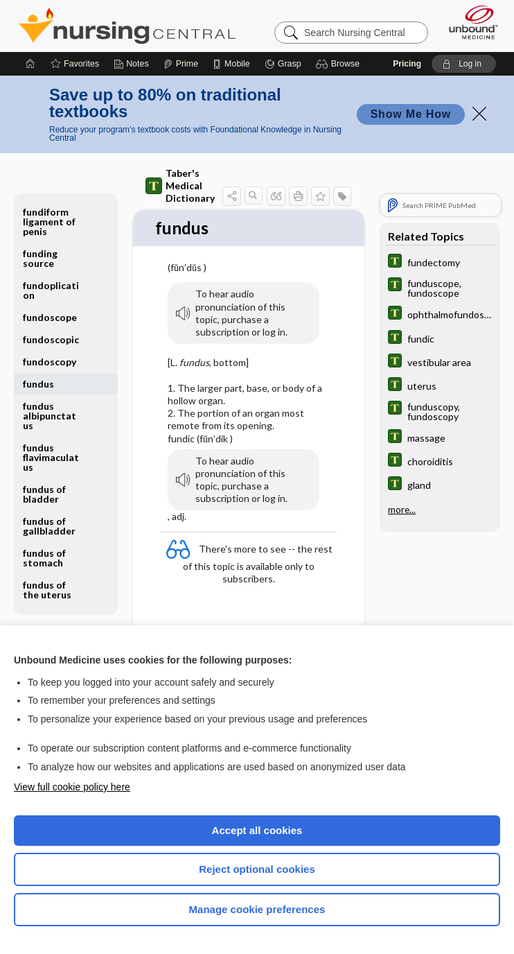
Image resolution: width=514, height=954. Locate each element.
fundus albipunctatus (49, 415)
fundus (38, 384)
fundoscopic (51, 339)
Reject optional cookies (257, 869)
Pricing (407, 64)
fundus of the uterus (47, 589)
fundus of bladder (44, 494)
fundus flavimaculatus (51, 457)
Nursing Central (127, 25)
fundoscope (50, 317)
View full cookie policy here (72, 786)
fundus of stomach (44, 558)
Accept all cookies (257, 830)
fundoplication (51, 290)
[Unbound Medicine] (468, 22)
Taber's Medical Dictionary (180, 185)
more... (402, 509)
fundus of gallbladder (49, 526)
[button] (340, 64)
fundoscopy (49, 361)
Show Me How (411, 114)
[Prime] (180, 64)
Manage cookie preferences (257, 909)
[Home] (30, 64)
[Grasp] (283, 64)
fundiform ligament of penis (49, 221)
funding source (40, 258)
